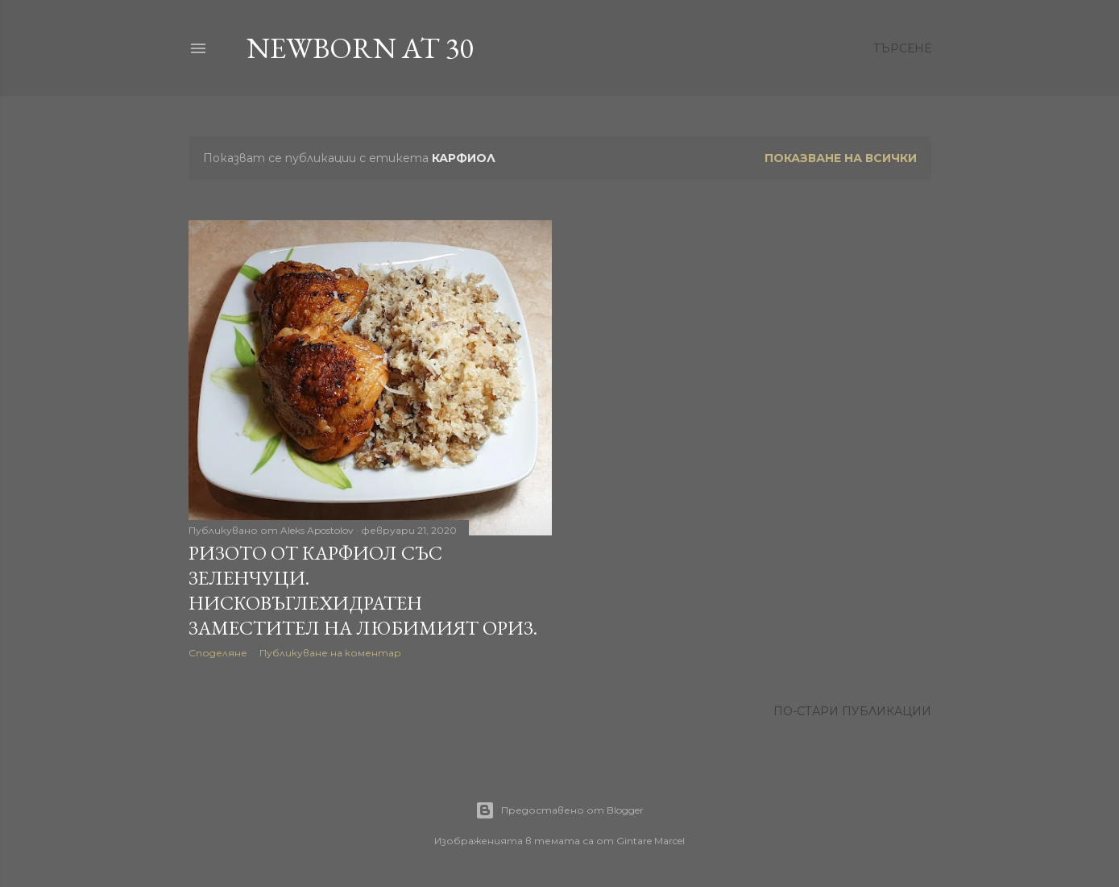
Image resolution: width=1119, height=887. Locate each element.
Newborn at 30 (360, 48)
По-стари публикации (852, 711)
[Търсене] (902, 48)
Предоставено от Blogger (559, 810)
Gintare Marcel (650, 841)
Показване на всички (841, 158)
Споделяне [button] (218, 653)
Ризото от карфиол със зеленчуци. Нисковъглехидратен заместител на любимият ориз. (363, 590)
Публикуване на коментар (330, 653)
